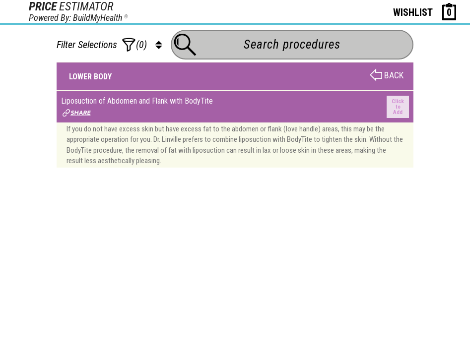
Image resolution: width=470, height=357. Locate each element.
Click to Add (398, 107)
